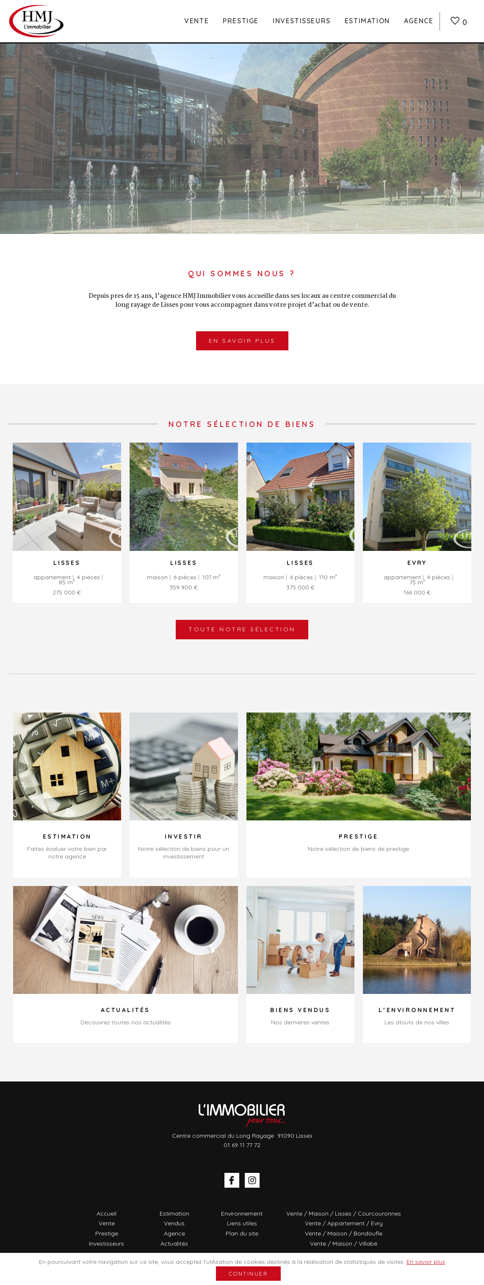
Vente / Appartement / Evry (344, 1223)
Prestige (241, 21)
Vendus (174, 1223)
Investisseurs (302, 21)
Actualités (174, 1243)
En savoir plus (242, 340)
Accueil (106, 1213)
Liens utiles (242, 1223)
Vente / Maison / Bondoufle (343, 1233)
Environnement (242, 1213)
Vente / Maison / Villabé (343, 1243)
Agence (419, 21)
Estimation (367, 21)
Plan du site (242, 1233)
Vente (196, 21)
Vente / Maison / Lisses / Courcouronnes (343, 1213)
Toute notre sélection (242, 629)
